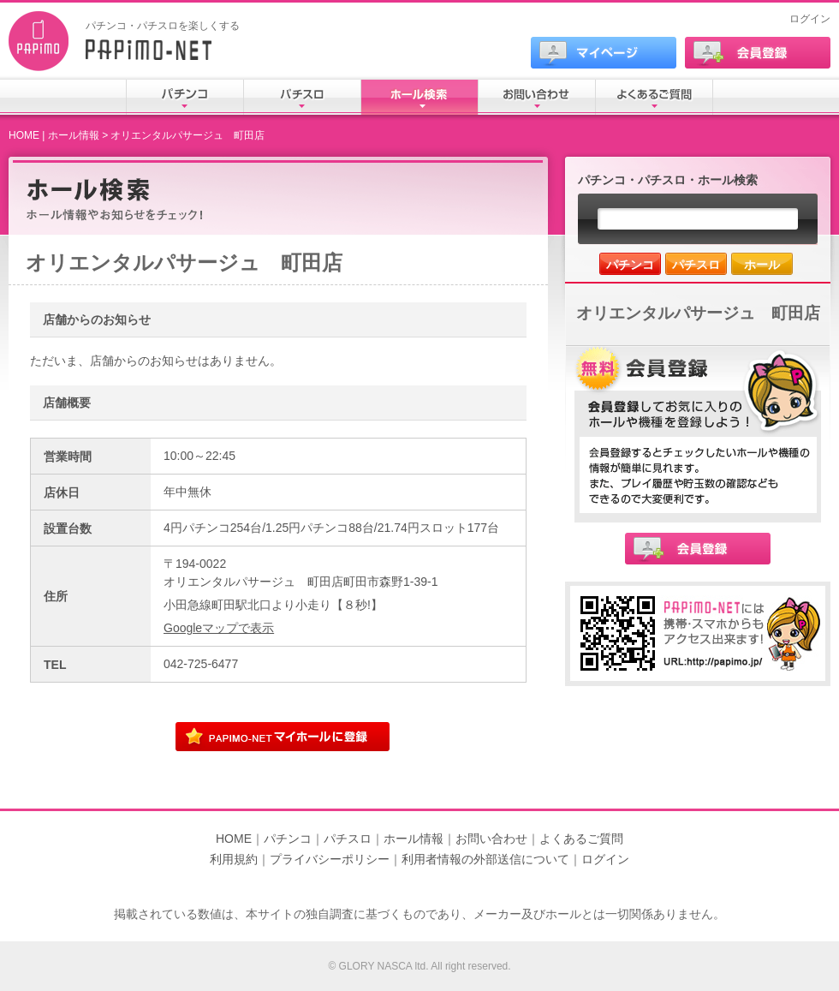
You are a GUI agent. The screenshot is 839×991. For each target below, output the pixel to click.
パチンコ (630, 265)
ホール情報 (73, 135)
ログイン (809, 19)
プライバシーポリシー (330, 859)
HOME (24, 135)
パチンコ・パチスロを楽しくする (163, 26)
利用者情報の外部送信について (485, 859)
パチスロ (696, 265)
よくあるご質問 (581, 838)
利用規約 (234, 859)
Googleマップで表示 (219, 628)
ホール (762, 265)
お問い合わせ (491, 838)
